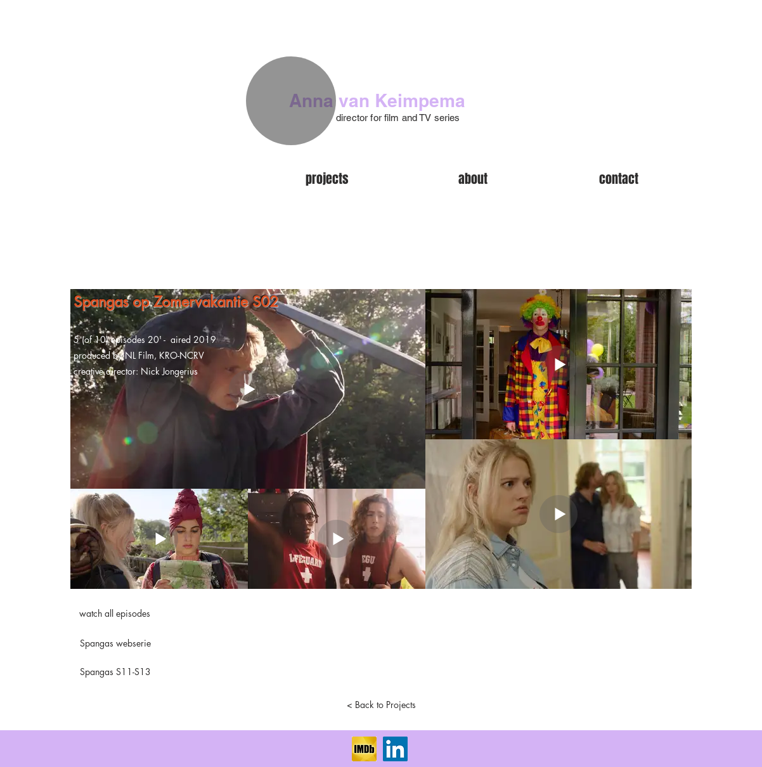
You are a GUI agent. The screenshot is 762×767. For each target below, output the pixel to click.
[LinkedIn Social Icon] (395, 749)
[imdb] (364, 749)
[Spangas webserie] (115, 643)
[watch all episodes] (115, 613)
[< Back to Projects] (381, 705)
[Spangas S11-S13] (115, 672)
